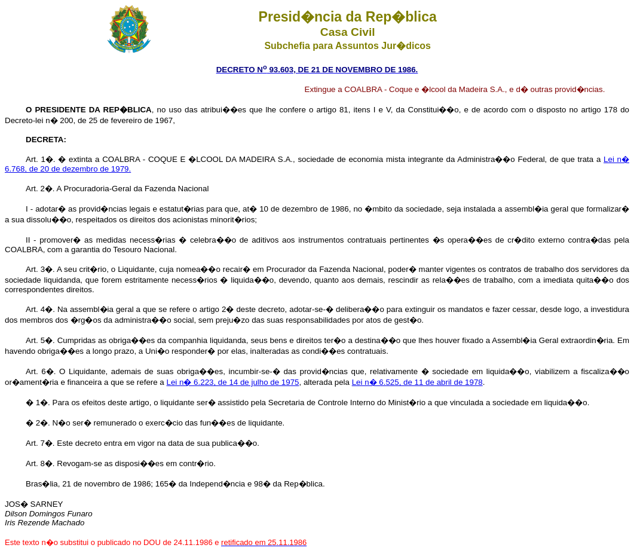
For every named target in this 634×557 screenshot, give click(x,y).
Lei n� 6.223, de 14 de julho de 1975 (233, 382)
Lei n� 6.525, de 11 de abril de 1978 (417, 382)
